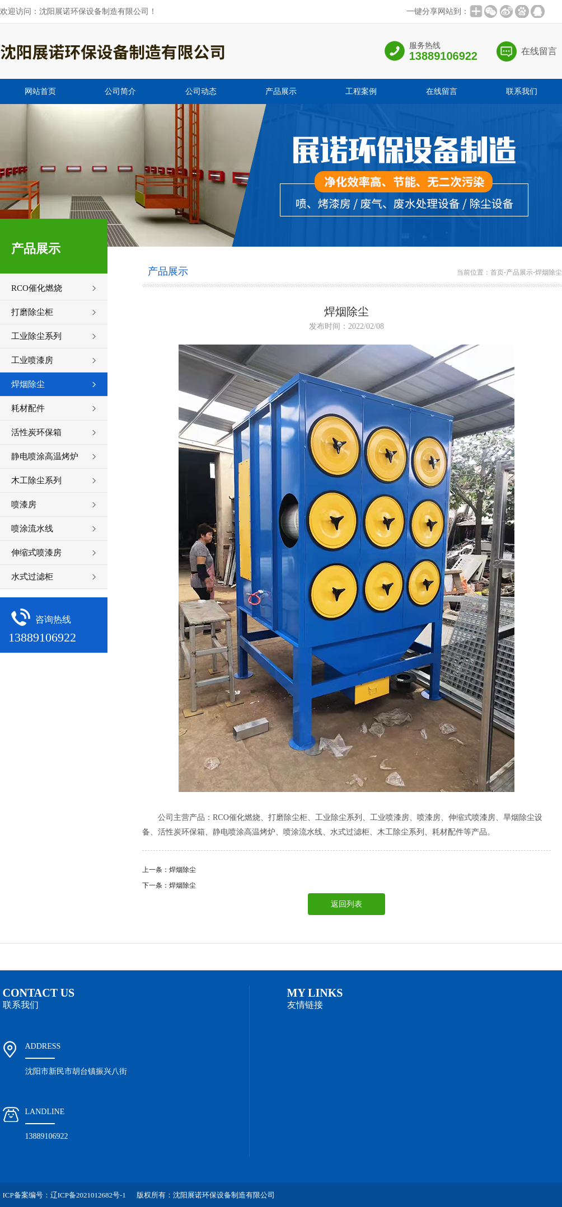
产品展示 (281, 91)
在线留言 (539, 51)
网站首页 (40, 91)
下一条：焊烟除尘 (169, 885)
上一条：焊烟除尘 (169, 870)
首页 (497, 272)
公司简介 (120, 91)
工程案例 (361, 91)
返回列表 (346, 904)
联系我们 (521, 91)
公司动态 (201, 91)
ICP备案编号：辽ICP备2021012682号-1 (64, 1195)
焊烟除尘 (548, 272)
